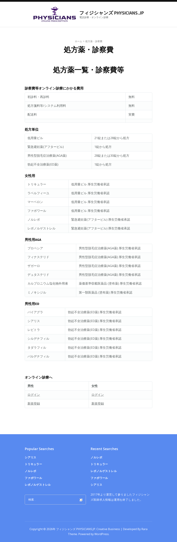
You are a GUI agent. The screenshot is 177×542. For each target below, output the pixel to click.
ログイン (33, 395)
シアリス (30, 457)
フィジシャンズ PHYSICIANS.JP (111, 13)
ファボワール (33, 478)
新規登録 (33, 403)
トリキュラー (33, 464)
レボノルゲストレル (38, 485)
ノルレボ (30, 471)
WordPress (101, 534)
